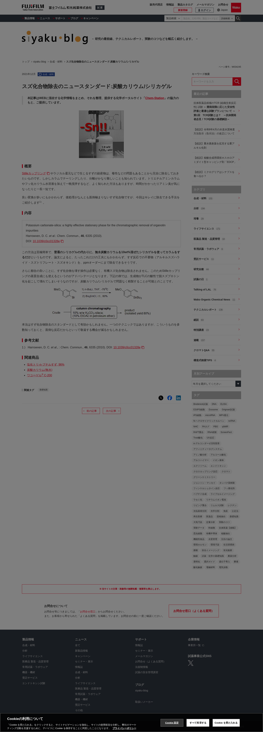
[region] (131, 722)
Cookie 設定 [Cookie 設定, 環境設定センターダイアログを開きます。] (172, 722)
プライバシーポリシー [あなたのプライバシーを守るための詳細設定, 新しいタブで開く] (124, 728)
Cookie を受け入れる (226, 722)
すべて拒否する (198, 722)
